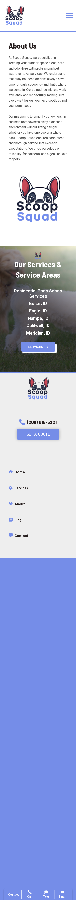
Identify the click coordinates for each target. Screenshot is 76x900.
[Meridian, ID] (38, 334)
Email (63, 894)
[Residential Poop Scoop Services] (38, 294)
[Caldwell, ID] (38, 327)
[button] (38, 348)
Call (30, 894)
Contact (13, 894)
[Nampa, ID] (38, 319)
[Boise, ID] (38, 304)
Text (46, 894)
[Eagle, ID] (38, 312)
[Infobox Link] (38, 473)
